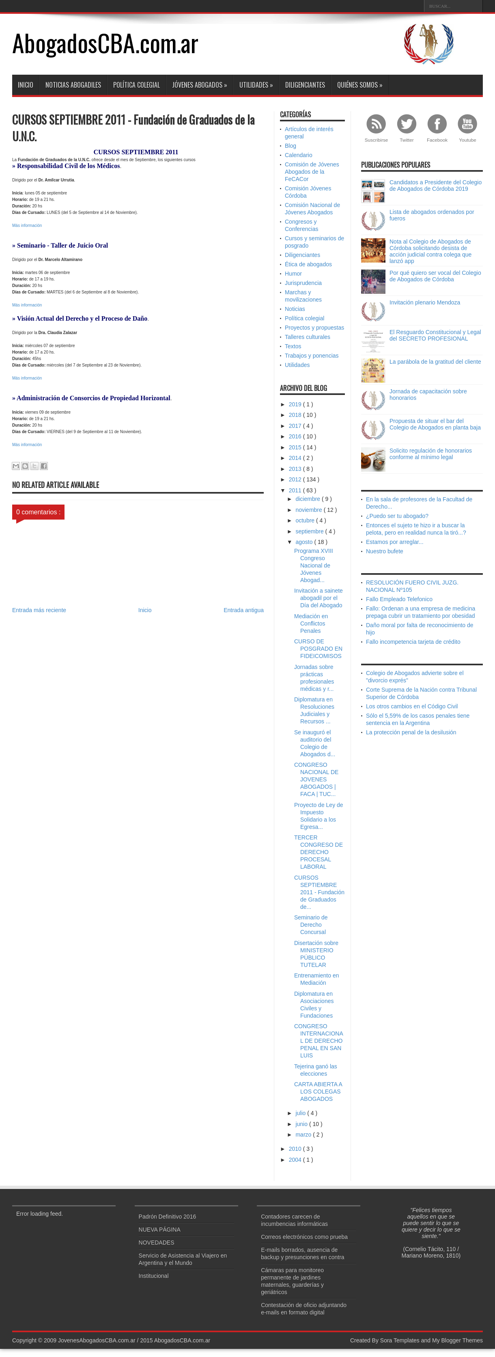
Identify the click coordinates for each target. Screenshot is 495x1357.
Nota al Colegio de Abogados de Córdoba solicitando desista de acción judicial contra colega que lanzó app (430, 251)
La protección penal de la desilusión (411, 732)
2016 (296, 436)
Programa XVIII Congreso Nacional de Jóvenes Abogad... (313, 565)
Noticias (295, 309)
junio (302, 1124)
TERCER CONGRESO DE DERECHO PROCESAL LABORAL (318, 852)
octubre (305, 520)
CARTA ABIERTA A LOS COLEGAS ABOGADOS (318, 1091)
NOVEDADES (156, 1242)
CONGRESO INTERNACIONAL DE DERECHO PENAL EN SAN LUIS (318, 1041)
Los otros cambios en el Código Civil (412, 706)
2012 (296, 479)
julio (301, 1113)
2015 (296, 447)
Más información (27, 225)
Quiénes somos (360, 85)
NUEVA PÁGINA (160, 1229)
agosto (304, 542)
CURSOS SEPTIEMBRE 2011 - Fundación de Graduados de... (319, 892)
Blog (290, 145)
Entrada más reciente (39, 610)
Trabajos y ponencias (312, 355)
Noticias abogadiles (73, 85)
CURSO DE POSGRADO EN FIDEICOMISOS (318, 648)
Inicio (25, 85)
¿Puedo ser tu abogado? (397, 516)
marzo (304, 1134)
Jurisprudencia (303, 283)
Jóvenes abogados (199, 85)
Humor (293, 273)
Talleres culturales (307, 337)
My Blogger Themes (457, 1340)
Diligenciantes (305, 85)
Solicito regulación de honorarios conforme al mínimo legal (431, 453)
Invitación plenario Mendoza (425, 302)
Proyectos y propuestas (314, 327)
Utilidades (256, 85)
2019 (296, 404)
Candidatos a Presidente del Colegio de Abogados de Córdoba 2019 (436, 185)
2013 (296, 469)
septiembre (310, 531)
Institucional (154, 1276)
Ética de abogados (308, 264)
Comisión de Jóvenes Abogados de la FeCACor (312, 171)
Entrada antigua (244, 610)
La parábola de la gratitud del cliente (435, 361)
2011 (296, 490)
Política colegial (136, 85)
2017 (296, 426)
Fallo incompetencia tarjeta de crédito (413, 642)
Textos (293, 346)
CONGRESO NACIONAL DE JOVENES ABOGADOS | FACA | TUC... (316, 779)
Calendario (298, 155)
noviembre (309, 510)
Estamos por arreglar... (395, 542)
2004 (296, 1159)
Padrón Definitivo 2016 (167, 1216)
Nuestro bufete (384, 551)
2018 (296, 415)
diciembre (308, 499)
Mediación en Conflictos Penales (311, 623)
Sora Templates (400, 1340)
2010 (296, 1149)
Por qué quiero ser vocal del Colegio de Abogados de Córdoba (435, 276)
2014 (296, 458)
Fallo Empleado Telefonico (399, 599)
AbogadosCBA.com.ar (105, 42)
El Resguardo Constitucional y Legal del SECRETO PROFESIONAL (435, 335)
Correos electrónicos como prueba (304, 1237)
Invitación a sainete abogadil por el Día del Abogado (318, 597)
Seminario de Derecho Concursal (311, 924)
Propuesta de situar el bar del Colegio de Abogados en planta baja (435, 424)
